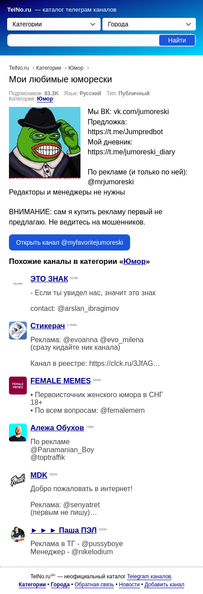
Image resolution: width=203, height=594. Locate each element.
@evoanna (80, 340)
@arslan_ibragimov (88, 308)
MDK (38, 475)
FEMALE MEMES (60, 381)
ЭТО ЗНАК (49, 279)
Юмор (45, 99)
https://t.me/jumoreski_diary (131, 152)
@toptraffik (47, 457)
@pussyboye (102, 543)
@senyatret (81, 505)
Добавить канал (164, 584)
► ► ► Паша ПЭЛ (63, 530)
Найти (177, 40)
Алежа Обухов (57, 428)
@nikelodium (92, 552)
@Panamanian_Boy (62, 450)
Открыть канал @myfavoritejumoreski (69, 242)
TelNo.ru (19, 9)
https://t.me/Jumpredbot (125, 132)
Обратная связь (94, 584)
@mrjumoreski (111, 182)
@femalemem (122, 410)
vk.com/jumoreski (141, 111)
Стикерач (47, 326)
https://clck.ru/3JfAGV (123, 363)
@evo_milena (122, 340)
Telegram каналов (149, 576)
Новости (129, 584)
